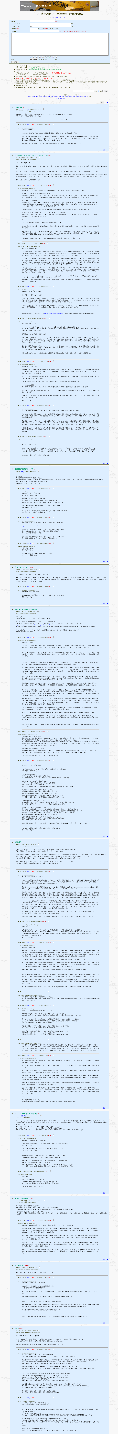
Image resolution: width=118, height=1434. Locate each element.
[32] (60, 103)
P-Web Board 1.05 (110, 1430)
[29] (88, 101)
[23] (75, 101)
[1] (32, 101)
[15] (57, 101)
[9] (44, 101)
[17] (62, 101)
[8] (43, 101)
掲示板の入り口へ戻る (60, 17)
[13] (53, 101)
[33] (63, 103)
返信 (110, 154)
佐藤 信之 (18, 1095)
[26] (82, 101)
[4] (37, 101)
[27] (84, 101)
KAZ (17, 465)
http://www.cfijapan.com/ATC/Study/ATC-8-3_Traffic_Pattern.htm (29, 618)
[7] (41, 101)
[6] (40, 101)
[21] (71, 101)
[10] (46, 101)
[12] (51, 101)
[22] (73, 101)
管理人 (24, 129)
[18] (64, 101)
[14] (55, 101)
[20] (68, 101)
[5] (38, 101)
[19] (66, 101)
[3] (35, 101)
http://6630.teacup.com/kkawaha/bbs (48, 312)
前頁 (30, 101)
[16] (59, 101)
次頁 (65, 103)
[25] (79, 101)
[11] (49, 101)
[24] (77, 101)
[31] (58, 103)
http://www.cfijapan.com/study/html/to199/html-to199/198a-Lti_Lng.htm (36, 519)
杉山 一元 (20, 113)
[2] (34, 101)
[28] (86, 101)
